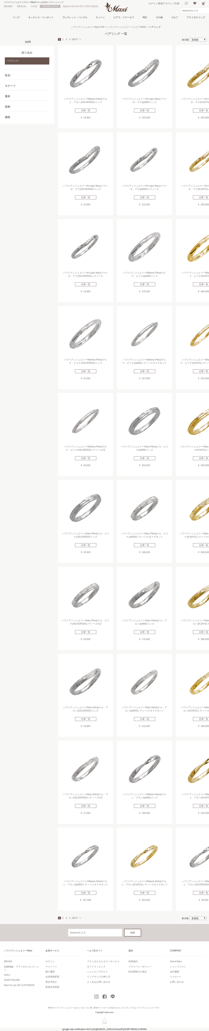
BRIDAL (21, 6)
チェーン (100, 17)
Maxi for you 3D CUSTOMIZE (80, 6)
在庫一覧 (85, 110)
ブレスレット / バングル (74, 17)
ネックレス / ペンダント (41, 17)
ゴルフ (174, 17)
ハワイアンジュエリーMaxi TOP (88, 27)
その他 (159, 17)
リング (16, 17)
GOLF (34, 6)
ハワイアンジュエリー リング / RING (127, 27)
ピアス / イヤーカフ (123, 17)
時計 (145, 17)
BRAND (8, 6)
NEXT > (76, 39)
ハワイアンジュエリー (64, 1008)
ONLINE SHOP (50, 6)
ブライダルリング (196, 17)
